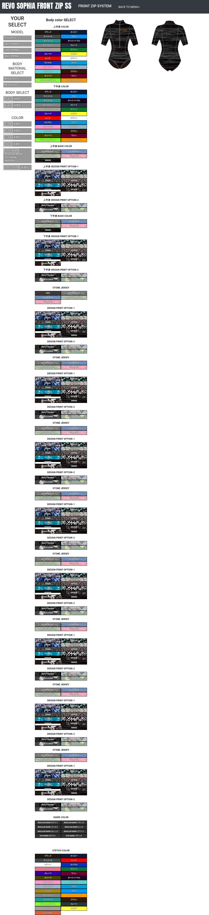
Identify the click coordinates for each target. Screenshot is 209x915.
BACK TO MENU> (129, 7)
